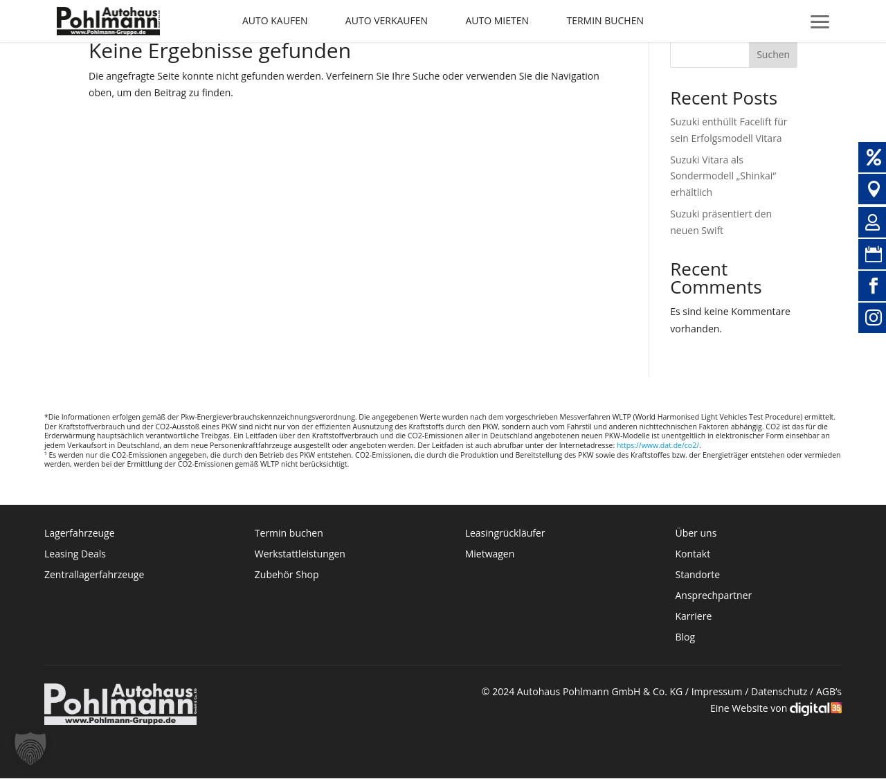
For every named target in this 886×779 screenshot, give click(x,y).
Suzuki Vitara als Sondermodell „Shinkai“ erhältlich (723, 176)
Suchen (773, 54)
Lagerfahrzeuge (79, 533)
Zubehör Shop (287, 575)
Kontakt (693, 554)
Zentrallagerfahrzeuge (94, 575)
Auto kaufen (274, 20)
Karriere (693, 617)
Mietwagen (490, 554)
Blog (685, 637)
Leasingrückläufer (505, 533)
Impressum (717, 691)
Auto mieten (497, 20)
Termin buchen (605, 20)
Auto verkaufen (386, 20)
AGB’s (829, 691)
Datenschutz (779, 691)
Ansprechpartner (713, 596)
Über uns (695, 533)
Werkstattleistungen (300, 554)
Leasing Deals (75, 554)
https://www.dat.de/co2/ (658, 445)
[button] (30, 748)
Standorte (697, 575)
